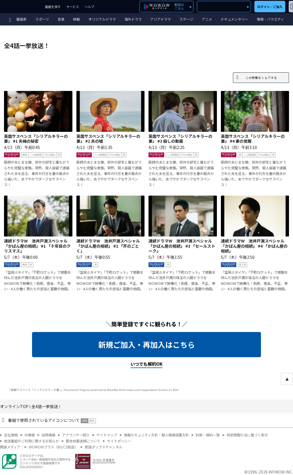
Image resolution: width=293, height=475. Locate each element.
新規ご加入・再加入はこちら (146, 344)
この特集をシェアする (261, 77)
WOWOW (21, 6)
